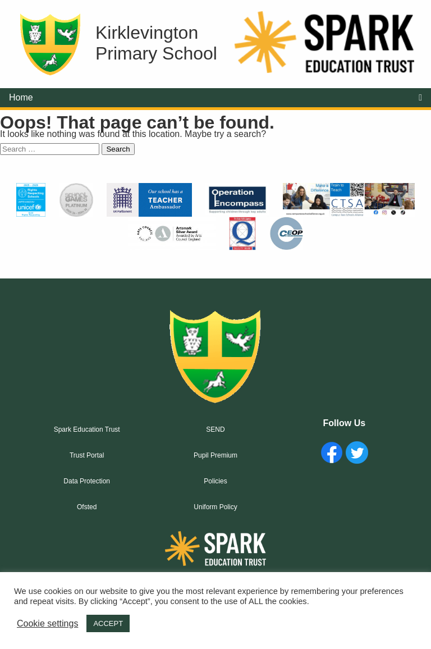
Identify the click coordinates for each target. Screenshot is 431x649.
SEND (215, 429)
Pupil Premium (215, 455)
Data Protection (86, 481)
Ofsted (87, 507)
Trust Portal (87, 455)
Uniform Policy (215, 507)
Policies (215, 481)
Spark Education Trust (87, 429)
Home (21, 97)
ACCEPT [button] (108, 623)
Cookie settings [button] (47, 623)
